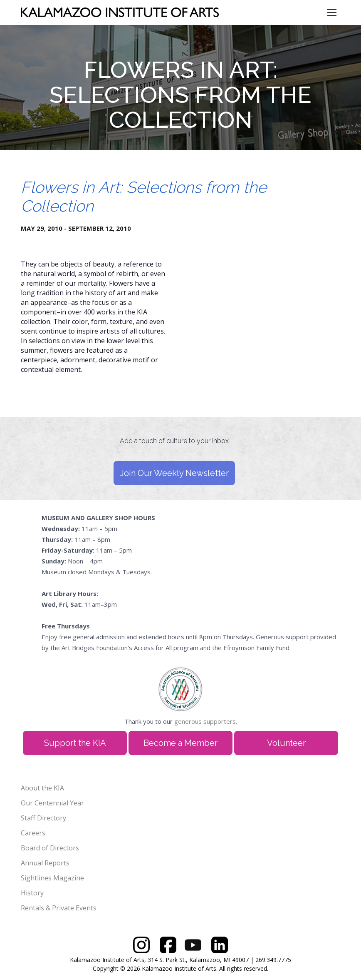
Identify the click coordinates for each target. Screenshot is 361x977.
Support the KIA (75, 743)
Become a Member (180, 743)
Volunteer (286, 743)
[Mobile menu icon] (332, 12)
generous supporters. (205, 721)
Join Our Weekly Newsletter (174, 473)
